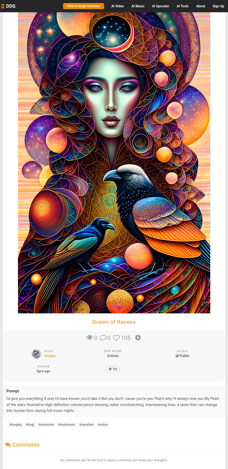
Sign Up (218, 6)
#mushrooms (66, 424)
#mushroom (46, 424)
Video (117, 6)
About (200, 6)
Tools (183, 6)
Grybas (50, 356)
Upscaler (160, 6)
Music (137, 6)
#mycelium (87, 424)
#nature (103, 424)
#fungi (30, 424)
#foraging (15, 424)
